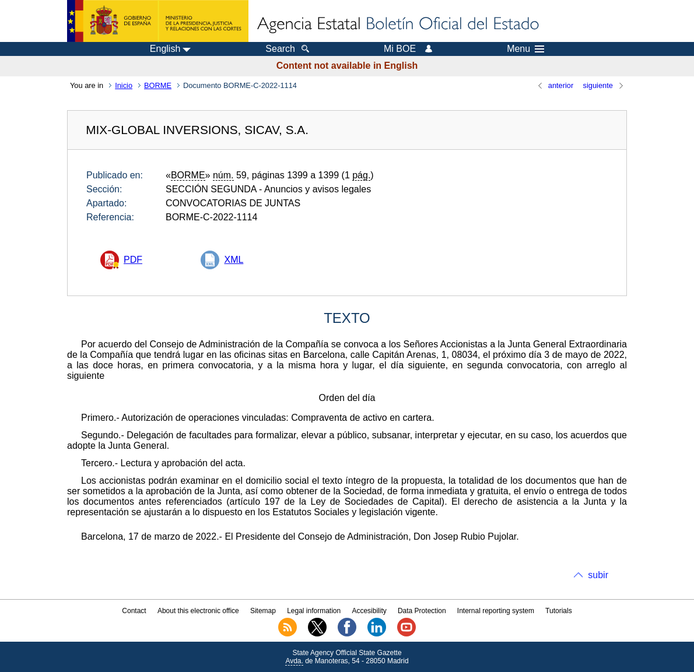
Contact (134, 611)
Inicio (123, 85)
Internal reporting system (495, 611)
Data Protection (422, 611)
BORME (157, 85)
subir (598, 575)
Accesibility (369, 611)
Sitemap (263, 611)
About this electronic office (198, 611)
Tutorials (558, 611)
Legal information (314, 611)
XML (233, 260)
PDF (133, 260)
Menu (525, 49)
